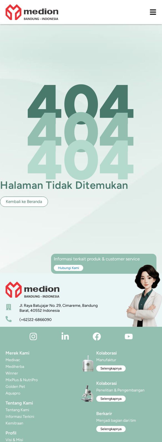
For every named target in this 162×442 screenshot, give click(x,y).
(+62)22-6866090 (35, 319)
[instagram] (33, 336)
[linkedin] (65, 336)
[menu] (153, 12)
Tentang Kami (17, 410)
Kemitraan (14, 423)
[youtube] (129, 336)
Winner (12, 373)
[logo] (32, 12)
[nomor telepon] (9, 319)
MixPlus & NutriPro (22, 380)
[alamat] (9, 307)
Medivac (13, 360)
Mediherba (15, 366)
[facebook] (97, 336)
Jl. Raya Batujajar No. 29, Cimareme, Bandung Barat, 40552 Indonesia (58, 308)
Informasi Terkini (20, 416)
